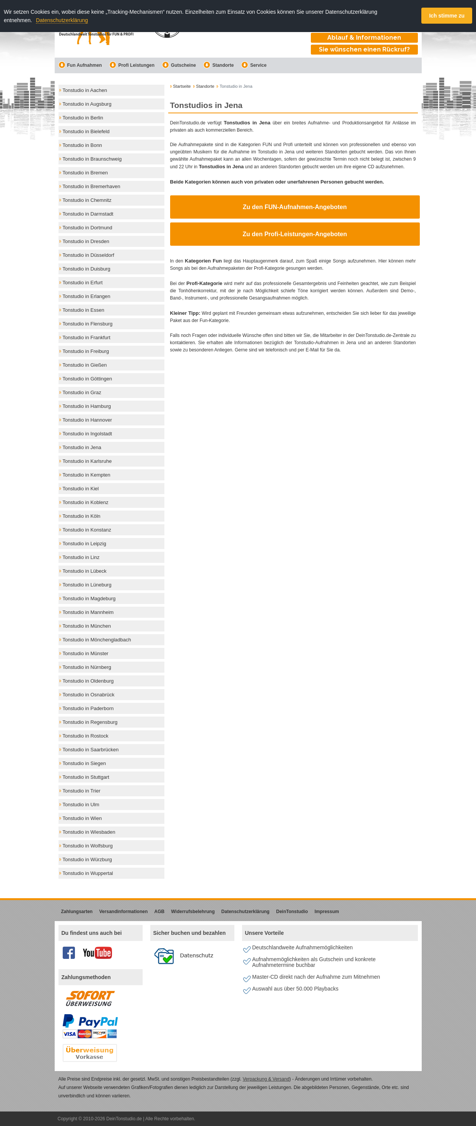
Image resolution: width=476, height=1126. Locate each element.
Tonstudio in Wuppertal (88, 873)
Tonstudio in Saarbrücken (91, 749)
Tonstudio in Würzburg (87, 859)
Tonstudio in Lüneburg (87, 585)
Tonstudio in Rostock (86, 736)
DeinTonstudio (292, 911)
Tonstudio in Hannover (87, 420)
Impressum (327, 911)
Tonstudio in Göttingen (87, 379)
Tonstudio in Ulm (81, 804)
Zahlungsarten (77, 911)
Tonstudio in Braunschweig (92, 159)
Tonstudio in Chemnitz (87, 200)
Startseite (182, 86)
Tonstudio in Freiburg (86, 351)
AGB (159, 911)
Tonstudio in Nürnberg (87, 667)
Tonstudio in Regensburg (90, 722)
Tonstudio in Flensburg (88, 324)
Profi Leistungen (131, 65)
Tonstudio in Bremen (85, 173)
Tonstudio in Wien (82, 818)
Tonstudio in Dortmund (87, 227)
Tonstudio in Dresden (86, 241)
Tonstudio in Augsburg (87, 104)
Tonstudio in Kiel (81, 488)
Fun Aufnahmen (80, 65)
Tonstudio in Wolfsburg (88, 846)
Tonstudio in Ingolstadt (87, 434)
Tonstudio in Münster (86, 653)
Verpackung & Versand (266, 1079)
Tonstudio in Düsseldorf (88, 255)
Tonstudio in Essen (83, 310)
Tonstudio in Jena (82, 447)
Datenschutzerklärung (62, 20)
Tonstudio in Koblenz (86, 502)
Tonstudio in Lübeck (85, 571)
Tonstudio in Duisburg (86, 269)
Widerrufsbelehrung (193, 911)
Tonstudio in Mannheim (88, 612)
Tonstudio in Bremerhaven (91, 186)
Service (253, 65)
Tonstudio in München (87, 626)
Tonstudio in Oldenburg (88, 681)
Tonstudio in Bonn (82, 145)
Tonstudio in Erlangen (86, 296)
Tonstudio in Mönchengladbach (97, 640)
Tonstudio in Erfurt (83, 282)
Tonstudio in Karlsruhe (87, 461)
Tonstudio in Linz (81, 557)
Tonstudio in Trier (82, 791)
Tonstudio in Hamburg (87, 406)
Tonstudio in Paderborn (88, 708)
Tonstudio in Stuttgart (86, 777)
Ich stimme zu (447, 16)
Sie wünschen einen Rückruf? (364, 49)
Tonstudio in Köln (82, 516)
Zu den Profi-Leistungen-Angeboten (295, 234)
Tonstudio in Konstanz (87, 530)
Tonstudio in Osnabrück (89, 695)
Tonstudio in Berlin (83, 118)
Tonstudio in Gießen (85, 365)
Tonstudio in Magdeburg (89, 598)
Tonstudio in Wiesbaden (89, 832)
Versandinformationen (123, 911)
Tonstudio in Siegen (84, 763)
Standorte (218, 65)
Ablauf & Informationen (364, 37)
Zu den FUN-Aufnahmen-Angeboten (295, 207)
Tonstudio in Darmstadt (88, 214)
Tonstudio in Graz (82, 392)
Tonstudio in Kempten (86, 475)
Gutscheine (179, 65)
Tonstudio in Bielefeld (86, 131)
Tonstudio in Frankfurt (86, 337)
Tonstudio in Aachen (85, 90)
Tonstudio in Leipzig (84, 543)
